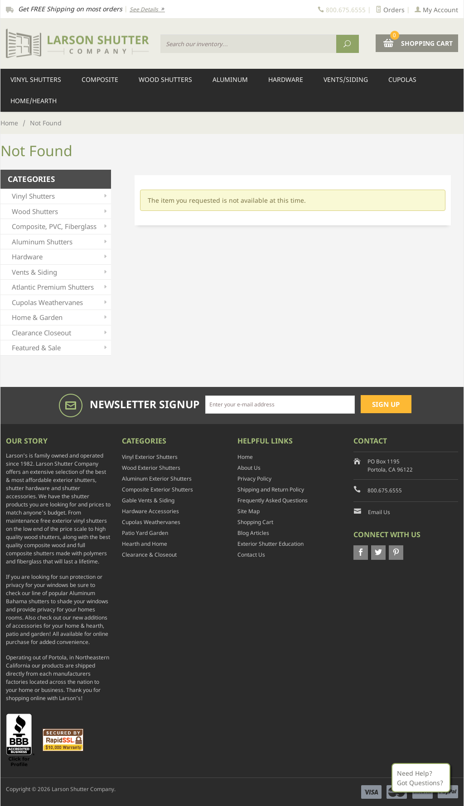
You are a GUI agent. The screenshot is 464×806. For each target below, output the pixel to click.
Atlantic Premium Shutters (60, 287)
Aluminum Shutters (60, 242)
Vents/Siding (346, 79)
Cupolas (402, 79)
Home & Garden (60, 317)
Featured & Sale (60, 348)
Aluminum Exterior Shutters (157, 478)
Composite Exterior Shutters (157, 489)
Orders (390, 9)
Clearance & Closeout (149, 554)
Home (9, 123)
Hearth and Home (144, 544)
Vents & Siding (60, 272)
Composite (100, 79)
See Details (147, 9)
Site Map (248, 511)
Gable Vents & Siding (148, 500)
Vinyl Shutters (35, 79)
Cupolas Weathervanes (60, 302)
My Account (436, 9)
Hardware (285, 79)
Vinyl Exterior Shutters (150, 457)
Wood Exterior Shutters (151, 468)
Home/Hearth (33, 100)
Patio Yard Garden (145, 533)
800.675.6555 (384, 490)
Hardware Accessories (150, 511)
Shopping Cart (255, 522)
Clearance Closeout (60, 333)
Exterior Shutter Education (270, 544)
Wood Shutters (165, 79)
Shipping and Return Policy (270, 489)
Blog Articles (253, 533)
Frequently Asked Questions (272, 500)
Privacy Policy (254, 478)
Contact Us (251, 554)
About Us (249, 468)
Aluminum (230, 79)
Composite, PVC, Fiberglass (60, 226)
